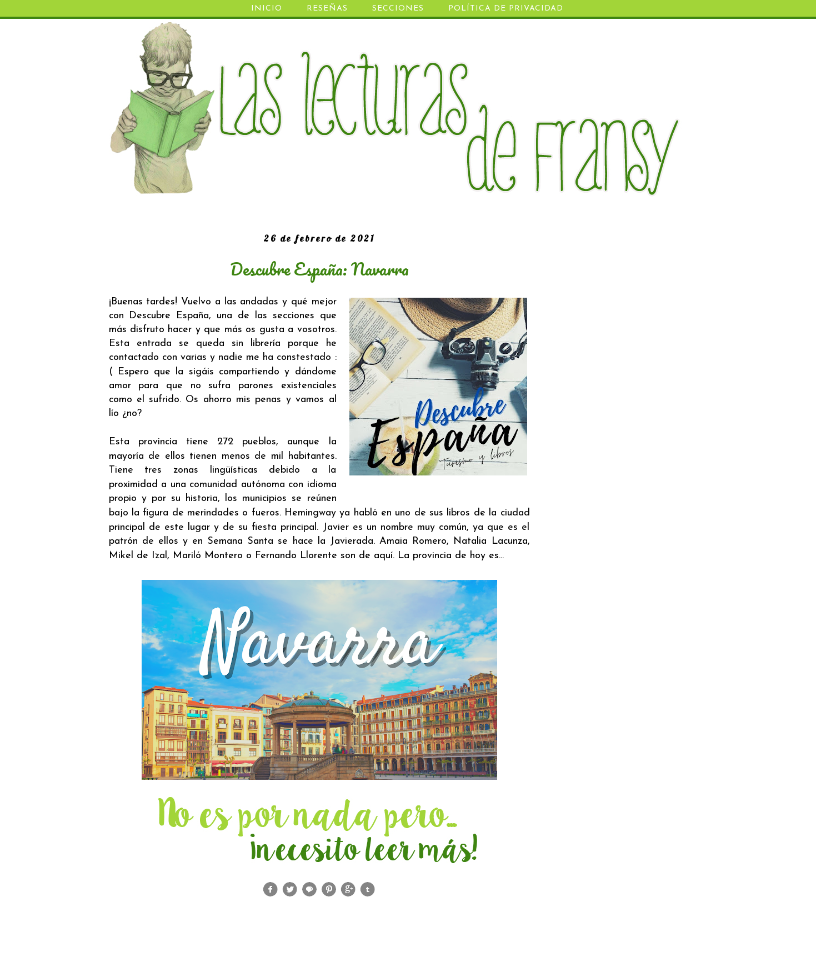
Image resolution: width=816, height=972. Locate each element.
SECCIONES (398, 8)
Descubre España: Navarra (319, 269)
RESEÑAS (327, 8)
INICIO (266, 8)
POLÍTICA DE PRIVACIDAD (505, 8)
